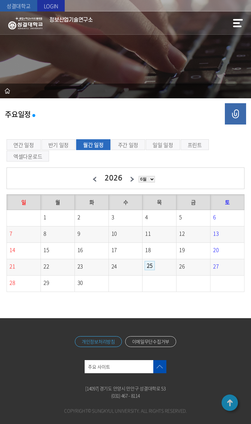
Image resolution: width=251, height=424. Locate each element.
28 (12, 282)
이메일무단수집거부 (150, 341)
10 (114, 233)
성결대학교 (19, 6)
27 (216, 266)
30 (80, 282)
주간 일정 (128, 145)
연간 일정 (23, 145)
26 (182, 266)
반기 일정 (58, 145)
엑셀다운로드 (27, 156)
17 (114, 250)
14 (12, 250)
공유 (235, 114)
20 (216, 250)
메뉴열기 (238, 23)
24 (114, 266)
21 (12, 266)
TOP (230, 403)
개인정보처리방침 (98, 341)
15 (46, 250)
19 (182, 250)
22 (46, 266)
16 (80, 250)
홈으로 (7, 91)
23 (80, 266)
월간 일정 (93, 145)
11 (148, 233)
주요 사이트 (99, 366)
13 (216, 233)
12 (182, 233)
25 (149, 265)
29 (46, 282)
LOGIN (51, 6)
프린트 (195, 145)
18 (148, 250)
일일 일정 (163, 145)
